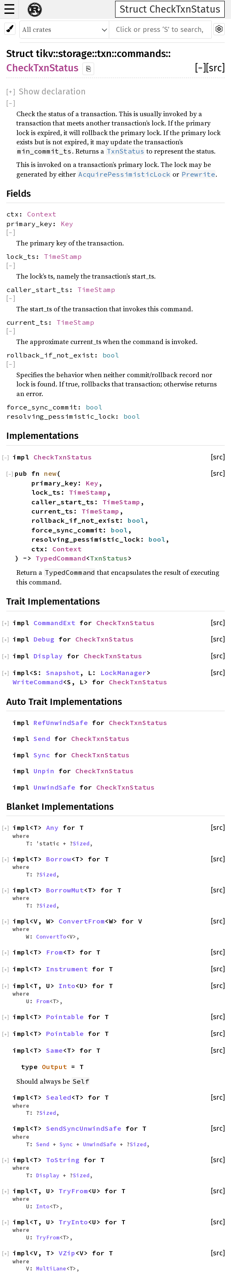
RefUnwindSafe (60, 722)
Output (54, 1066)
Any (52, 827)
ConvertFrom (82, 921)
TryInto (73, 1222)
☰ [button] (9, 9)
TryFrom (73, 1191)
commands (141, 54)
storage (75, 54)
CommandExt (54, 622)
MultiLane (51, 1268)
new (50, 473)
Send (41, 738)
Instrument (67, 969)
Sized (81, 843)
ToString (63, 1160)
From (54, 952)
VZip (67, 1253)
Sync (41, 755)
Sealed (58, 1097)
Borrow (58, 859)
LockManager (123, 672)
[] (200, 68)
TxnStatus (109, 558)
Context (41, 214)
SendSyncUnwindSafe (83, 1128)
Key (67, 223)
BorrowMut (65, 890)
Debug (43, 639)
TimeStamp (63, 256)
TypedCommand (61, 558)
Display (48, 656)
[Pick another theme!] (9, 29)
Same (54, 1050)
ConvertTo (51, 936)
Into (67, 985)
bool (111, 355)
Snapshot (63, 672)
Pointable (65, 1016)
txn (104, 54)
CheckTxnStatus (42, 68)
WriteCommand (38, 682)
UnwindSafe (54, 787)
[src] (215, 68)
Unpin (43, 771)
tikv (44, 54)
